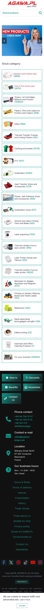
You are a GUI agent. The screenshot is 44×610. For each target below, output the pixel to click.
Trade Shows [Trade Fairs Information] (22, 508)
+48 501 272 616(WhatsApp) (22, 424)
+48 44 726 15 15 (23, 419)
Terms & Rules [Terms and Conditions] (22, 482)
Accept (22, 605)
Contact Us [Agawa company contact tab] (22, 544)
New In (11, 377)
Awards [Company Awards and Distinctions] (22, 492)
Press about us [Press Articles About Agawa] (22, 515)
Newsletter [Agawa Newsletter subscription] (22, 549)
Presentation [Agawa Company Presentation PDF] (22, 498)
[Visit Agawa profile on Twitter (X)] (11, 562)
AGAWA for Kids (22, 521)
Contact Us (10, 398)
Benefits (11, 387)
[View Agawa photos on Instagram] (40, 562)
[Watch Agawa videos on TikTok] (26, 562)
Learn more (25, 599)
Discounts (32, 377)
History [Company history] (22, 503)
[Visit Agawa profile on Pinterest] (18, 562)
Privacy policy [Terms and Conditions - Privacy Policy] (22, 526)
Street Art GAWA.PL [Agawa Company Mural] (22, 531)
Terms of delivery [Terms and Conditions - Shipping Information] (22, 487)
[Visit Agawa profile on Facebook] (4, 562)
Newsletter (33, 387)
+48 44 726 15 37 (23, 416)
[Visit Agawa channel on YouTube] (33, 562)
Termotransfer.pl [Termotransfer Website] (22, 536)
